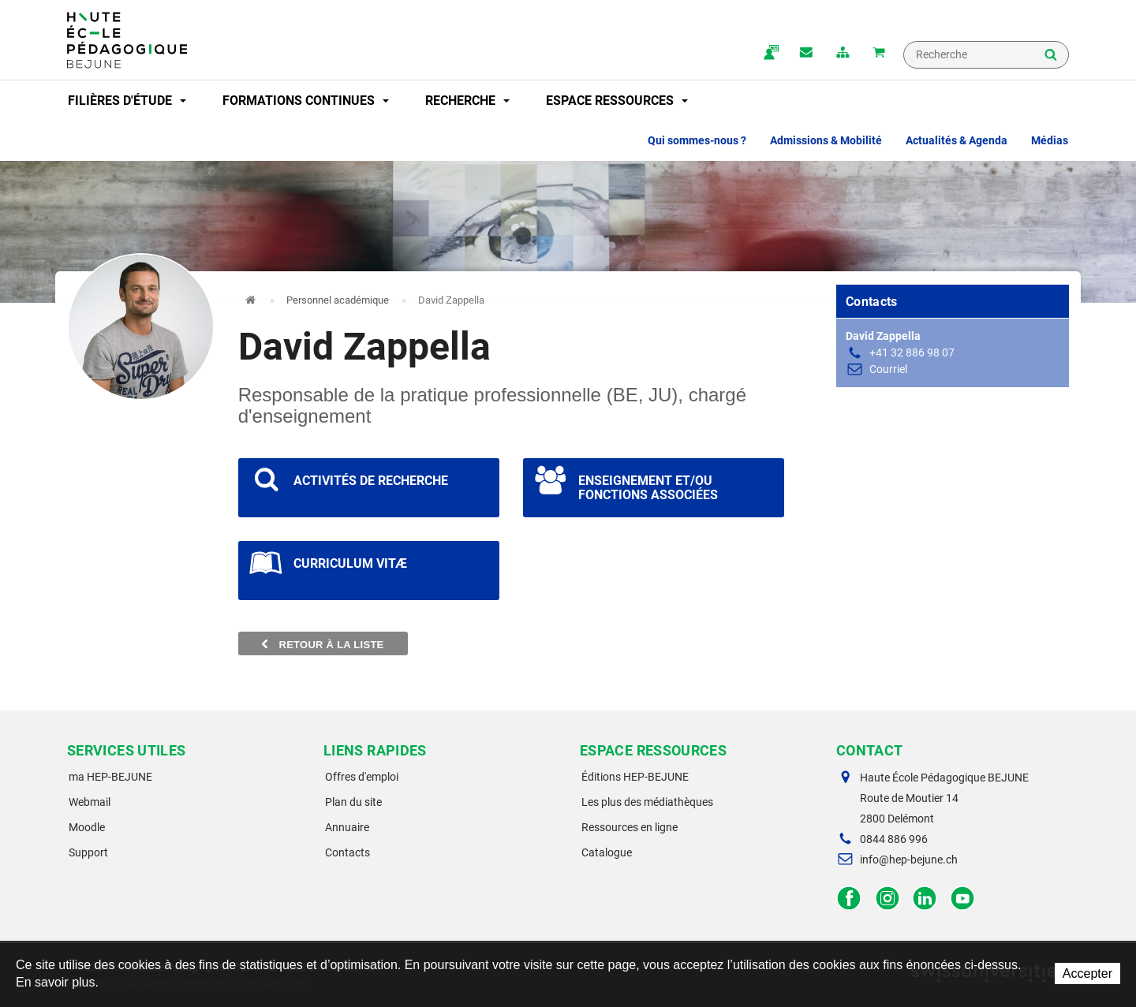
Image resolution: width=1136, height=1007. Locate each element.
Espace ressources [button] (617, 100)
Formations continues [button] (305, 100)
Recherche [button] (467, 100)
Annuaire (347, 827)
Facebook (849, 899)
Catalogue (606, 852)
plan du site (842, 53)
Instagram (887, 899)
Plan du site (353, 802)
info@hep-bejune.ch (909, 859)
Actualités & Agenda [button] (956, 140)
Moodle (87, 827)
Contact (806, 53)
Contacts (347, 852)
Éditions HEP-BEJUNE (635, 776)
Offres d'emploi (361, 776)
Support (88, 852)
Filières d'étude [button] (127, 100)
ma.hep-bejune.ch (770, 53)
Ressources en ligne (629, 827)
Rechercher (1050, 56)
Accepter (1087, 973)
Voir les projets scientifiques (368, 487)
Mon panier (878, 53)
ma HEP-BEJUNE (110, 776)
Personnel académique (337, 300)
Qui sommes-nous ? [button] (697, 140)
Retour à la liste (323, 644)
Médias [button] (1049, 140)
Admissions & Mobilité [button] (826, 140)
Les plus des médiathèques (647, 802)
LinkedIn (925, 899)
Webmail (89, 802)
